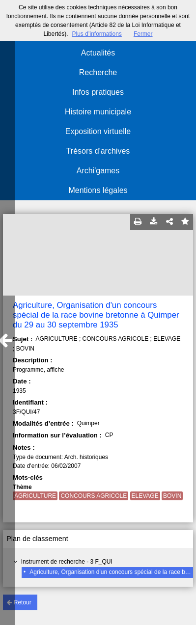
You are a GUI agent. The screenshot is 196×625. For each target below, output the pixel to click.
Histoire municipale (98, 112)
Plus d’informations (96, 33)
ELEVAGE (145, 495)
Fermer (143, 33)
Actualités (98, 53)
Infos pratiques (98, 92)
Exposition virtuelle (98, 131)
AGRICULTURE (35, 495)
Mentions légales (97, 190)
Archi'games (98, 170)
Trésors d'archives (98, 151)
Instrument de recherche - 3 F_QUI (66, 561)
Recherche (98, 72)
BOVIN (172, 495)
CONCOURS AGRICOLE (93, 495)
